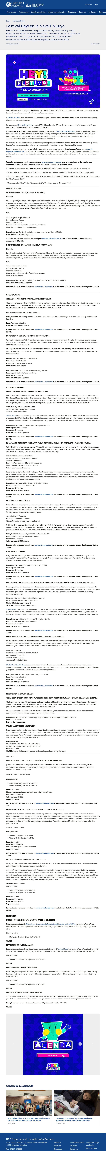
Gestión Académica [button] (38, 12)
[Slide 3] (40, 1072)
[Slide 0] (29, 1072)
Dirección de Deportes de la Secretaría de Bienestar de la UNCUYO (51, 924)
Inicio (8, 21)
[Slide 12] (72, 1072)
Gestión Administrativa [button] (56, 12)
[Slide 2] (36, 1072)
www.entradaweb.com (44, 287)
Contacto (57, 1146)
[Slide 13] (76, 1072)
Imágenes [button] (92, 12)
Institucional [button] (23, 12)
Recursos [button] (82, 12)
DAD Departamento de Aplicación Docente (30, 1139)
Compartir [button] (95, 44)
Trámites (73, 1146)
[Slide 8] (58, 1072)
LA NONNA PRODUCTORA (16, 665)
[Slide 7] (54, 1072)
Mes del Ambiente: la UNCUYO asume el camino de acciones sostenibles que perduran (29, 1119)
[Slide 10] (65, 1072)
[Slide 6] (51, 1072)
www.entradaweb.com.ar (51, 162)
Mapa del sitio (91, 1148)
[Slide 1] (33, 1072)
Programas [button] (72, 12)
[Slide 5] (47, 1072)
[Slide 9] (62, 1072)
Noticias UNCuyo (19, 21)
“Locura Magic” (62, 949)
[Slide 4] (44, 1072)
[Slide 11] (69, 1072)
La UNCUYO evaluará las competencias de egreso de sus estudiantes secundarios (74, 1119)
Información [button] (11, 12)
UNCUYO (88, 5)
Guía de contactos (77, 1142)
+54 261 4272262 (15, 1149)
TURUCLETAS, (11, 609)
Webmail (57, 1142)
